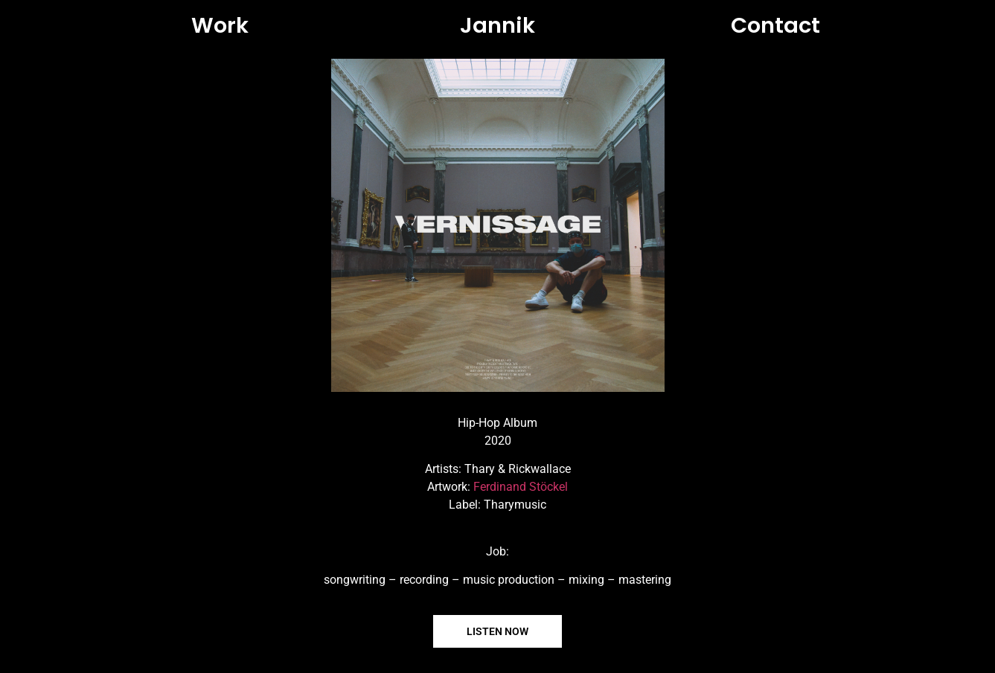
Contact (775, 25)
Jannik (497, 25)
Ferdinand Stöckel (520, 487)
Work (220, 25)
